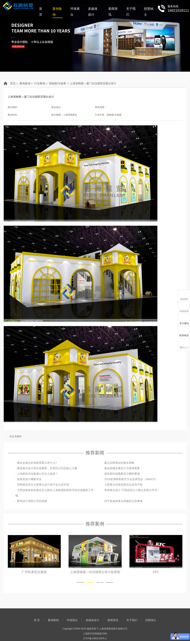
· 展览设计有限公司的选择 (31, 501)
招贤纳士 (148, 11)
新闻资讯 (113, 11)
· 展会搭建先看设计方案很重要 (121, 468)
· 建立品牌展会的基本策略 (118, 462)
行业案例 (39, 83)
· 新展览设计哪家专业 (28, 479)
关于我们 (131, 11)
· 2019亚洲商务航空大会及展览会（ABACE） (130, 479)
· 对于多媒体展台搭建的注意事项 (123, 501)
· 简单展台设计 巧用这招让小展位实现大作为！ (131, 490)
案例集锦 (57, 11)
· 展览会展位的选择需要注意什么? (36, 462)
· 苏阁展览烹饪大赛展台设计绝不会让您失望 (42, 484)
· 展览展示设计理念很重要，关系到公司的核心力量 (46, 468)
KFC (156, 571)
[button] (80, 582)
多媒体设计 (92, 11)
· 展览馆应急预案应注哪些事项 (121, 473)
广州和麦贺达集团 (34, 571)
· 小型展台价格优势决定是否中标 (123, 484)
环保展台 (75, 11)
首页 (13, 83)
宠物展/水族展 (57, 83)
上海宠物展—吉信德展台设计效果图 (95, 571)
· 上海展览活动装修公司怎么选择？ (36, 473)
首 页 (40, 11)
